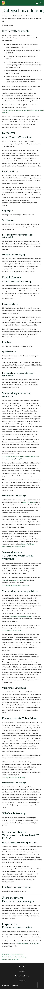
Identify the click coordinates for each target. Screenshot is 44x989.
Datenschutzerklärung (22, 976)
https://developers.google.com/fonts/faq (15, 580)
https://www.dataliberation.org (12, 630)
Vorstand (22, 966)
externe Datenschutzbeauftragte (28, 943)
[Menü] (37, 2)
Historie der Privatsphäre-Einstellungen (14, 957)
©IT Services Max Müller (10, 985)
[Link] (3, 2)
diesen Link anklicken (29, 502)
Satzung (22, 971)
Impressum (22, 981)
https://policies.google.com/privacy (21, 616)
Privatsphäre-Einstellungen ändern (13, 954)
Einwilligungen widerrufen (10, 959)
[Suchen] (41, 3)
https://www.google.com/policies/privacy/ (15, 585)
